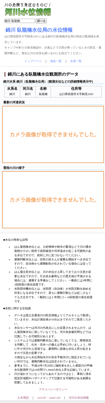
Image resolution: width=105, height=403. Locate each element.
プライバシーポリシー (53, 389)
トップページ (33, 61)
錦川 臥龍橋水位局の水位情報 (39, 30)
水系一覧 (76, 61)
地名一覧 (56, 61)
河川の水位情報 (79, 397)
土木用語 (23, 397)
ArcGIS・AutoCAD (48, 397)
